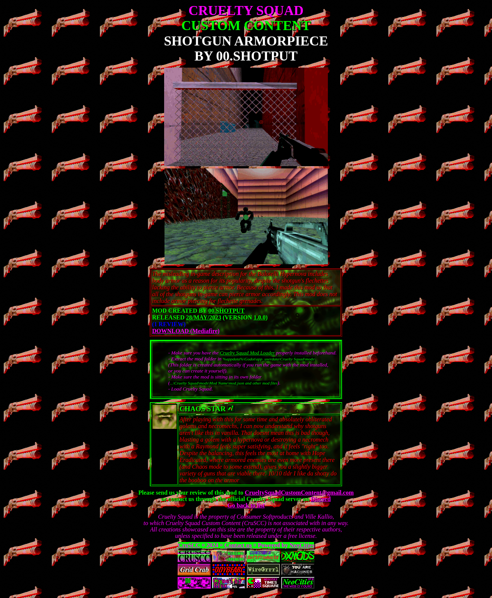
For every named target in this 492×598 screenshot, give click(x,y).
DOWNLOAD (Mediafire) (186, 331)
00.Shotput (226, 310)
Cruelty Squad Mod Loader (247, 353)
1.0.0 (260, 317)
